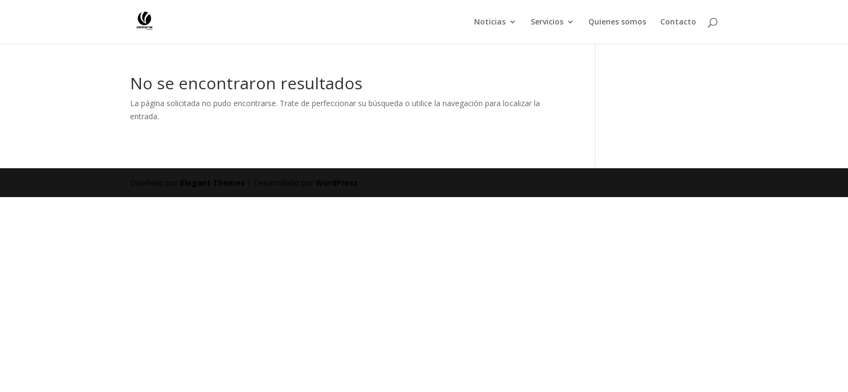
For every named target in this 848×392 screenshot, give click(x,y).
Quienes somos (617, 22)
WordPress (337, 182)
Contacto (678, 22)
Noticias (490, 22)
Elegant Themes (212, 182)
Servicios (547, 22)
